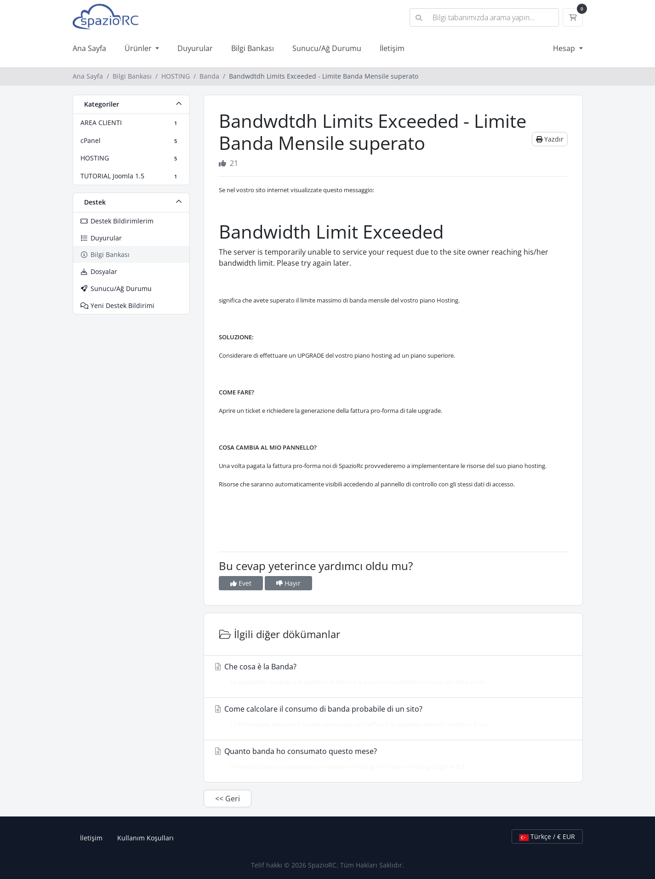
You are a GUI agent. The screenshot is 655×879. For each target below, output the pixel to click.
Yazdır (550, 139)
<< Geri (227, 798)
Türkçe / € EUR (547, 836)
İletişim (392, 48)
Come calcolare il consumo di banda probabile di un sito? (390, 716)
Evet (240, 583)
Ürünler (139, 48)
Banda (209, 76)
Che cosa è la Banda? (390, 674)
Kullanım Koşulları (145, 837)
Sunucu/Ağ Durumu (326, 48)
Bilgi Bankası (252, 48)
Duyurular (195, 48)
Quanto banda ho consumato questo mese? (390, 758)
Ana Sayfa (89, 48)
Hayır (288, 583)
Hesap (565, 48)
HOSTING (175, 76)
